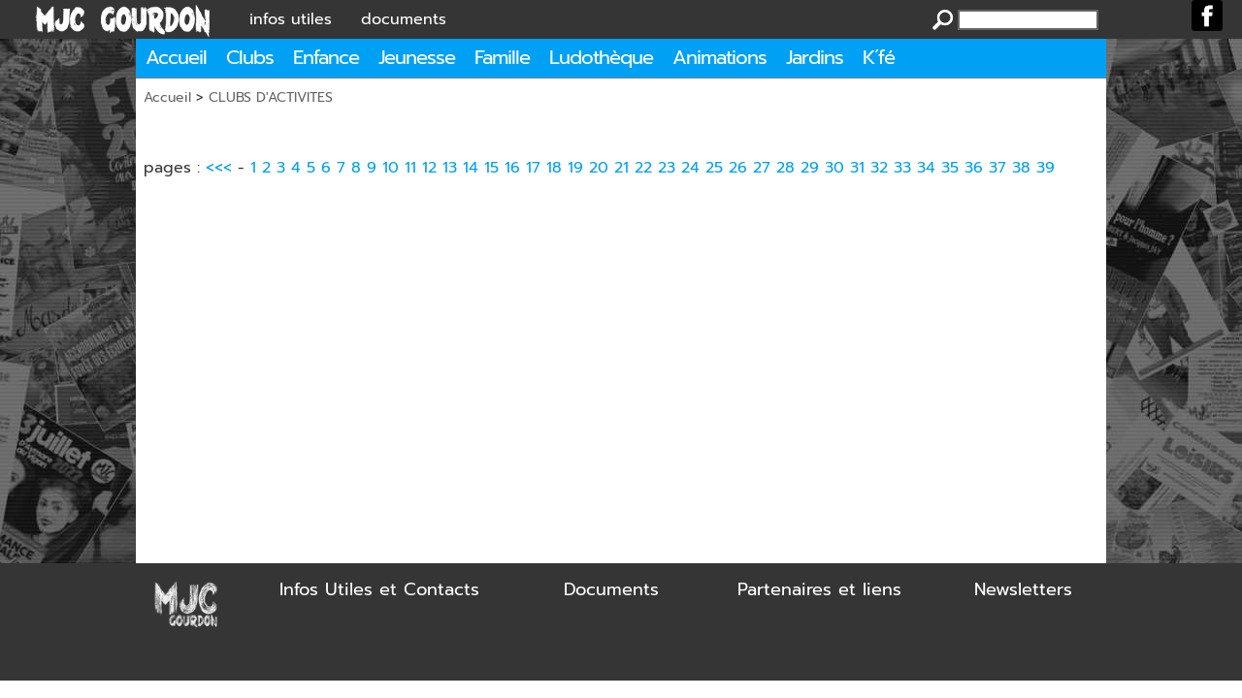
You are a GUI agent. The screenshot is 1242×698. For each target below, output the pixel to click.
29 (810, 167)
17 (533, 167)
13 (449, 167)
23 (666, 167)
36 (973, 167)
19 (575, 167)
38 (1021, 167)
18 (554, 167)
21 (621, 167)
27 (761, 167)
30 (834, 167)
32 (879, 167)
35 (950, 167)
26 (738, 167)
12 (429, 167)
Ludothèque (601, 57)
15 (491, 167)
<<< (219, 167)
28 (785, 167)
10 (390, 167)
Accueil (176, 57)
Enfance (326, 57)
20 (598, 167)
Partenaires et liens (819, 589)
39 (1045, 167)
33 (902, 167)
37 (997, 167)
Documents (611, 589)
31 (857, 167)
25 (714, 167)
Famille (502, 57)
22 (643, 167)
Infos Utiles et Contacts (379, 589)
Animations (719, 57)
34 (926, 167)
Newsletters (1023, 589)
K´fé (879, 57)
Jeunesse (416, 57)
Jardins (814, 57)
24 (690, 167)
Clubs (250, 57)
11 (410, 167)
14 (470, 167)
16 (512, 167)
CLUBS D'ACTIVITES (271, 97)
